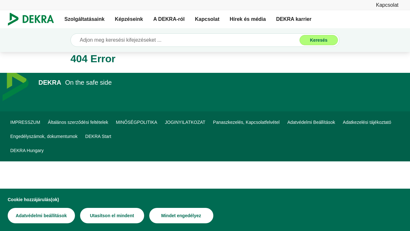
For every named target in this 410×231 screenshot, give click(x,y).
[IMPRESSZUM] (25, 122)
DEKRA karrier (294, 19)
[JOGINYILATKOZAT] (185, 122)
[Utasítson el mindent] (112, 215)
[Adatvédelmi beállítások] (41, 215)
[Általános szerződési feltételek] (78, 122)
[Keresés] (318, 40)
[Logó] (33, 19)
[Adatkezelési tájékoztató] (367, 122)
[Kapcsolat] (387, 5)
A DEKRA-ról (168, 19)
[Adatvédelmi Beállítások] (311, 122)
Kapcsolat (207, 19)
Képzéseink (129, 19)
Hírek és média (248, 19)
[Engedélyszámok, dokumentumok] (44, 136)
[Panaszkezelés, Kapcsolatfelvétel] (246, 122)
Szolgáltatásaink (84, 19)
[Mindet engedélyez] (181, 215)
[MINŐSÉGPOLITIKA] (136, 122)
